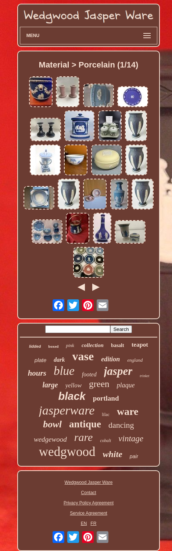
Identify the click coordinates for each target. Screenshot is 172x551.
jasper (118, 371)
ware (128, 411)
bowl (52, 424)
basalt (117, 345)
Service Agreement (88, 513)
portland (106, 398)
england (135, 360)
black (72, 396)
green (99, 384)
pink (70, 345)
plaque (126, 385)
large (50, 385)
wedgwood (67, 452)
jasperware (67, 410)
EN (84, 523)
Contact (88, 492)
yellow (73, 385)
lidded (35, 346)
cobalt (105, 440)
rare (83, 437)
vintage (130, 438)
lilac (106, 414)
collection (93, 345)
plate (41, 360)
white (112, 454)
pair (134, 456)
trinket (144, 376)
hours (37, 373)
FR (93, 523)
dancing (121, 425)
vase (83, 356)
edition (110, 359)
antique (85, 424)
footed (89, 374)
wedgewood (50, 439)
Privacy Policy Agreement (89, 503)
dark (59, 360)
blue (64, 370)
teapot (140, 344)
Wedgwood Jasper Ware (89, 482)
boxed (53, 346)
